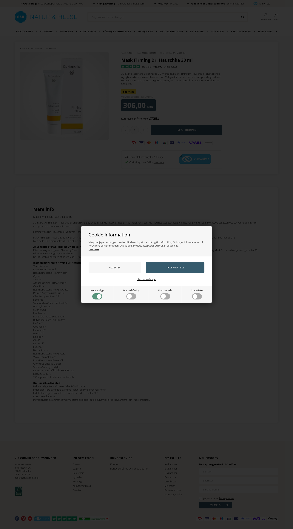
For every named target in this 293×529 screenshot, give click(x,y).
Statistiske (197, 294)
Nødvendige (97, 294)
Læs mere (94, 249)
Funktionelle (165, 294)
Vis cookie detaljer (146, 279)
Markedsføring (131, 294)
